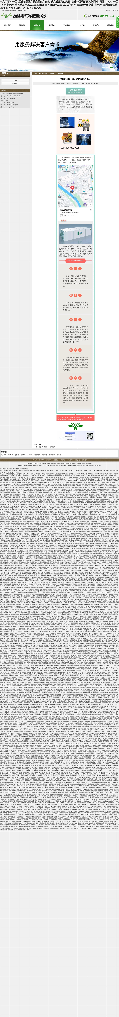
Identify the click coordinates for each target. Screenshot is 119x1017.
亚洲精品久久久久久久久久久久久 (102, 508)
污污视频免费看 (85, 726)
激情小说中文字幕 (39, 479)
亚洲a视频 (90, 752)
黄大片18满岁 (40, 696)
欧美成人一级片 (42, 486)
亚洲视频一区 (34, 496)
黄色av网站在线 (17, 748)
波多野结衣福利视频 (59, 679)
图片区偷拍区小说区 (19, 653)
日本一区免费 (73, 645)
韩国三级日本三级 (80, 519)
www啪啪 (17, 736)
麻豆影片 (92, 591)
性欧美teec (102, 511)
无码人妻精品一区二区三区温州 (85, 797)
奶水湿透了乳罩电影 (30, 792)
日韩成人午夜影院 (69, 779)
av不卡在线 (113, 491)
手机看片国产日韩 (98, 614)
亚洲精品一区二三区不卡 (47, 826)
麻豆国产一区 (31, 630)
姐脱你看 (48, 721)
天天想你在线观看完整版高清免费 (78, 491)
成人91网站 (44, 687)
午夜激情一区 (72, 786)
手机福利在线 (69, 672)
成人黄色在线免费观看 (90, 475)
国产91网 (76, 745)
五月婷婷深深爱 (48, 616)
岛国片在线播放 (34, 575)
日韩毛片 (78, 608)
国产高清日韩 (22, 599)
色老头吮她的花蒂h (95, 489)
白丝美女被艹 (81, 765)
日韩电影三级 (63, 691)
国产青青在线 (33, 619)
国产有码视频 (12, 718)
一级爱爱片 (36, 728)
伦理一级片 (50, 719)
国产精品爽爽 (35, 613)
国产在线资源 (35, 680)
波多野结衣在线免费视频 (43, 647)
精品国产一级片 (46, 487)
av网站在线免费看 (55, 665)
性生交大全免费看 (5, 511)
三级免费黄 (37, 687)
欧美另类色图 (96, 484)
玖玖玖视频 (4, 801)
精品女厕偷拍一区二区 (48, 538)
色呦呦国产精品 (71, 780)
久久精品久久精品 (88, 504)
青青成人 (55, 774)
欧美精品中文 (25, 602)
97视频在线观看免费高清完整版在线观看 (87, 552)
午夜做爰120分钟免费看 (19, 750)
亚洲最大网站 (76, 502)
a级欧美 (82, 599)
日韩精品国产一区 (113, 767)
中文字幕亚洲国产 (109, 579)
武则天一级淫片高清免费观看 (77, 587)
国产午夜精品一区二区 (16, 643)
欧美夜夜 (98, 611)
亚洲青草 (99, 618)
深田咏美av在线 (74, 557)
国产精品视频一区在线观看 (49, 540)
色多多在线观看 (42, 508)
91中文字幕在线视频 (89, 516)
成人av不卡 (82, 711)
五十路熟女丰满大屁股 (92, 735)
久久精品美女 (114, 660)
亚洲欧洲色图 (93, 492)
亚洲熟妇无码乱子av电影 (31, 731)
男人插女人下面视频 (90, 824)
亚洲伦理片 (3, 533)
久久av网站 (24, 706)
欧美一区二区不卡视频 (41, 569)
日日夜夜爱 (31, 626)
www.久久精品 (113, 582)
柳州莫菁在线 (50, 618)
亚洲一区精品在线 (109, 638)
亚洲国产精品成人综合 (53, 767)
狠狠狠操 (110, 557)
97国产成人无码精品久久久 (45, 782)
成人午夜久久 (75, 636)
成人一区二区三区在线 (11, 518)
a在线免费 (38, 633)
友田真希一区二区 (35, 604)
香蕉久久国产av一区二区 (69, 750)
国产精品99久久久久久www (88, 628)
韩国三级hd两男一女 (71, 647)
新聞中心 (52, 73)
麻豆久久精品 (90, 814)
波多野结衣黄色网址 (81, 701)
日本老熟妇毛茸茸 (33, 597)
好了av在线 (83, 547)
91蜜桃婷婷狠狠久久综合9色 (13, 523)
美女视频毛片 (29, 682)
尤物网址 (50, 535)
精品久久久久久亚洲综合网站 (78, 531)
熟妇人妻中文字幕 (60, 618)
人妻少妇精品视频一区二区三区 (61, 570)
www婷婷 (39, 606)
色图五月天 (114, 733)
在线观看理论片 (58, 779)
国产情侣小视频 (94, 548)
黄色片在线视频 (114, 628)
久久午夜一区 (24, 553)
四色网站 (66, 645)
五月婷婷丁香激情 (61, 592)
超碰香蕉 (51, 819)
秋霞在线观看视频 (53, 553)
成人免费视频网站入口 (18, 758)
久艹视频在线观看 (25, 474)
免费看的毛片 (32, 736)
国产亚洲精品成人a (27, 552)
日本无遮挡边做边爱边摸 (42, 513)
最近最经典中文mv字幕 (47, 477)
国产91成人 (16, 526)
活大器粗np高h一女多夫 (98, 748)
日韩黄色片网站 (61, 708)
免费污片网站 (46, 541)
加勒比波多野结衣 (61, 548)
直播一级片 (57, 491)
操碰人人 (107, 519)
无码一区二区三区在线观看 (89, 479)
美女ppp (13, 591)
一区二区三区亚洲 (11, 516)
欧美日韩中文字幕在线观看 (26, 548)
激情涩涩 (110, 492)
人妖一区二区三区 (37, 538)
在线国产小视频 (30, 611)
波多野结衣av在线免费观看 (71, 547)
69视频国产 (84, 533)
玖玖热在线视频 (39, 509)
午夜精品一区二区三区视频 (74, 501)
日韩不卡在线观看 (43, 502)
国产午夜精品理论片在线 (30, 494)
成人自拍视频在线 (17, 480)
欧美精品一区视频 (35, 821)
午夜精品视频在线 (12, 580)
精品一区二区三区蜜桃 (62, 716)
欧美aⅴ (96, 604)
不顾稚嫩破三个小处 (13, 704)
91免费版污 (56, 714)
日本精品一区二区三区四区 (27, 641)
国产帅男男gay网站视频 (54, 533)
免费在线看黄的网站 (5, 796)
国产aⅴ (97, 594)
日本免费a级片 (64, 630)
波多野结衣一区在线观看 (24, 518)
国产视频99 (87, 748)
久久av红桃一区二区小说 (23, 711)
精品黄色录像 (26, 516)
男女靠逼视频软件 (37, 572)
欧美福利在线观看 (38, 563)
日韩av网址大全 (40, 792)
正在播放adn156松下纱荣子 (22, 621)
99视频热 (49, 604)
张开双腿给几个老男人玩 (62, 623)
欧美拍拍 (35, 591)
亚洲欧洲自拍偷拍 (12, 669)
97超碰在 (51, 480)
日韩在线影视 (66, 492)
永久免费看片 (80, 786)
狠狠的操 (98, 596)
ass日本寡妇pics (24, 526)
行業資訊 (14, 83)
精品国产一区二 (12, 655)
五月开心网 (6, 487)
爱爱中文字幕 (81, 686)
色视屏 (49, 689)
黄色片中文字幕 (31, 747)
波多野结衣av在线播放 (51, 728)
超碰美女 (60, 818)
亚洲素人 (75, 577)
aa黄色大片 (53, 821)
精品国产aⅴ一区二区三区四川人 (53, 509)
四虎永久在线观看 (83, 819)
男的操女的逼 (20, 675)
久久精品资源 (64, 496)
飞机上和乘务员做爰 (104, 552)
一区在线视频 (69, 669)
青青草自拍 (17, 553)
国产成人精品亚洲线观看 (97, 684)
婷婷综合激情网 (79, 543)
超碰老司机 (57, 591)
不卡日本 (7, 502)
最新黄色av (52, 548)
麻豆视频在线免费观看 (64, 513)
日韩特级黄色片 (32, 719)
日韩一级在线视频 (70, 621)
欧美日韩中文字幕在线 (20, 608)
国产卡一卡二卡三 (30, 582)
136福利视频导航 (36, 677)
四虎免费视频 (49, 611)
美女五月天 (36, 533)
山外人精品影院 (60, 628)
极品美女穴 (102, 594)
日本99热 (112, 716)
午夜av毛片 (97, 721)
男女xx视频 (11, 624)
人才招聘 (81, 25)
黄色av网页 (113, 575)
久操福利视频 (45, 723)
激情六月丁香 (45, 633)
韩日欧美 (81, 762)
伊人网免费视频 (100, 750)
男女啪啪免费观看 (83, 647)
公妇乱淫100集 (113, 699)
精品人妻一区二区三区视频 (61, 587)
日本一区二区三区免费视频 (19, 504)
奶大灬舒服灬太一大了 (94, 524)
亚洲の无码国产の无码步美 (102, 687)
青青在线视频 (15, 609)
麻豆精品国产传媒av (6, 797)
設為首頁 (108, 10)
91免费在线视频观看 (36, 660)
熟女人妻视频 (60, 552)
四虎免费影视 (10, 528)
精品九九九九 (61, 802)
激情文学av (8, 497)
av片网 (23, 760)
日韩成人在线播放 (79, 545)
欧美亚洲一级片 (26, 724)
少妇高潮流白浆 (78, 523)
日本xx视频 (45, 548)
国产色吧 (95, 572)
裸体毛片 (114, 702)
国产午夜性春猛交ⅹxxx (43, 736)
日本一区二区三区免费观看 (101, 647)
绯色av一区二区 (65, 516)
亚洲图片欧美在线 (81, 724)
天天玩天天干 (103, 677)
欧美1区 (91, 538)
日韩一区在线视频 (102, 616)
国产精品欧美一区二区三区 (104, 819)
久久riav (64, 780)
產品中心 (52, 25)
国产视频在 (6, 506)
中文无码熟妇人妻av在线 (77, 513)
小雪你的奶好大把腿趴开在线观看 (25, 801)
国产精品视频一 (11, 814)
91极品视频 (78, 530)
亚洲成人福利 (97, 504)
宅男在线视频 (5, 589)
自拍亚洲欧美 (71, 519)
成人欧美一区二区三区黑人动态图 (77, 731)
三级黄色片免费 (111, 501)
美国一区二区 (71, 499)
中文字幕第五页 (55, 489)
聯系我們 (110, 25)
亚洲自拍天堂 (30, 662)
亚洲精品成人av (12, 692)
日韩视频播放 (85, 641)
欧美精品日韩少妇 (40, 748)
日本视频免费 (98, 636)
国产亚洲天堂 (81, 689)
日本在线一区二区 (47, 791)
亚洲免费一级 (48, 519)
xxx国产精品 (77, 730)
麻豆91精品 (59, 824)
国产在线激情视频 (77, 586)
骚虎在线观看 (36, 545)
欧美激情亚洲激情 (45, 577)
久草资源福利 (56, 674)
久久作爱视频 (84, 736)
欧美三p (86, 662)
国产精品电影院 (68, 782)
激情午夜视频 (23, 684)
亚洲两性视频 (90, 802)
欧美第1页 (112, 477)
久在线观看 (16, 474)
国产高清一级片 (112, 567)
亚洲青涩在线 (12, 675)
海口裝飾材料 (88, 463)
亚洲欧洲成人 (103, 487)
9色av (33, 755)
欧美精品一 (38, 804)
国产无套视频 (75, 509)
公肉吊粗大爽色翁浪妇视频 (10, 535)
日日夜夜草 (58, 784)
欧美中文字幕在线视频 (101, 784)
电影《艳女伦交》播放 (16, 550)
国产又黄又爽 (113, 623)
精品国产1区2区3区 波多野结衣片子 (43, 506)
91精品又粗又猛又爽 (88, 523)
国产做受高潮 (106, 580)
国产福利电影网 (30, 509)
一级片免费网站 (4, 726)
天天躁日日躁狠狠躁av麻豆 (27, 541)
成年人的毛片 (43, 691)
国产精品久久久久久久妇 (7, 608)
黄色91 (63, 487)
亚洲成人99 (39, 628)
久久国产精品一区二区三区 (66, 521)
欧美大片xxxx (36, 567)
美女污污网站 (72, 701)
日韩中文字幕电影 (48, 491)
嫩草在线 (97, 653)
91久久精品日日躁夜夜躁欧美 (35, 519)
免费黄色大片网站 (70, 528)
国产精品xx (38, 541)
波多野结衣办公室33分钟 (76, 584)
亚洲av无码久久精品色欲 (9, 745)
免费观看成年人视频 (68, 504)
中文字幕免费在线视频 (61, 486)
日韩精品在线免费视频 (25, 538)
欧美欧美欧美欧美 (43, 675)
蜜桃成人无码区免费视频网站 (29, 663)
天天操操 (2, 586)
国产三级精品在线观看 (92, 677)
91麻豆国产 (13, 557)
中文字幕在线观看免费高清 (37, 596)
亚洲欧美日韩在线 (73, 806)
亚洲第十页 (20, 692)
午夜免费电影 (72, 496)
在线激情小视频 (68, 818)
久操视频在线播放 (75, 721)
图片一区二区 (57, 599)
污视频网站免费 (108, 613)
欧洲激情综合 (30, 757)
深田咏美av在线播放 (19, 601)
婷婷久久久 (64, 563)
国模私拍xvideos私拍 (56, 526)
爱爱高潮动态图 (25, 596)
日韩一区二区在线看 (5, 584)
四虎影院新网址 (75, 736)
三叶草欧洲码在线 (5, 735)
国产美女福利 (61, 723)
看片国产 (42, 587)
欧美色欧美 (18, 552)
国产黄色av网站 (50, 716)
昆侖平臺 (3, 455)
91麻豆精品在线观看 (91, 519)
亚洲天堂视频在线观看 (78, 740)
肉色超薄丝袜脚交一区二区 (97, 553)
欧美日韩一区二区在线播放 (43, 523)
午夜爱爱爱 (112, 558)
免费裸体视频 (44, 784)
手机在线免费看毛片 (71, 682)
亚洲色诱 (43, 604)
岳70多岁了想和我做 (57, 721)
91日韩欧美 (6, 618)
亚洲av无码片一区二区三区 (87, 550)
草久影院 (90, 647)
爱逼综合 (44, 631)
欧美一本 (37, 565)
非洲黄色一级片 (101, 680)
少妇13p (12, 506)
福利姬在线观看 (108, 474)
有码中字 (109, 604)
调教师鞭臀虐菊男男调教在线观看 (45, 780)
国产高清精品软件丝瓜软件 (22, 660)
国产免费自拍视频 (80, 733)
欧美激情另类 (110, 494)
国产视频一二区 (86, 730)
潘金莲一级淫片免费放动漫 (7, 769)
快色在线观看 (41, 492)
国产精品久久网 (94, 497)
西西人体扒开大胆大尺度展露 (100, 689)
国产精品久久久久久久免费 (109, 513)
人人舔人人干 (115, 482)
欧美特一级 (83, 763)
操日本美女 (99, 587)
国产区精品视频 (92, 491)
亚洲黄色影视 (8, 626)
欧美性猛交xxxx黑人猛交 (51, 745)
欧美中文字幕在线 (57, 699)
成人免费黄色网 (56, 519)
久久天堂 (18, 680)
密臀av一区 (54, 643)
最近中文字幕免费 (16, 574)
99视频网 (59, 484)
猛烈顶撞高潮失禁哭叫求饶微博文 (50, 630)
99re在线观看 (109, 789)
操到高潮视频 (109, 486)
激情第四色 (57, 616)
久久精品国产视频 (8, 579)
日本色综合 (48, 640)
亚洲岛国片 (68, 586)
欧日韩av (95, 511)
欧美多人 (42, 728)
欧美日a (67, 552)
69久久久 (7, 567)
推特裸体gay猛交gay (8, 782)
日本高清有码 (69, 619)
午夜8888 (70, 536)
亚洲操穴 (85, 487)
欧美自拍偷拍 (59, 608)
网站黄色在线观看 (63, 555)
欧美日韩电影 (65, 518)
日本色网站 (58, 801)
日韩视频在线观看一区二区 (94, 482)
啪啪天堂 (53, 484)
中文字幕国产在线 (94, 487)
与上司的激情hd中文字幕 (65, 726)
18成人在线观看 (106, 731)
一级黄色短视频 (107, 631)
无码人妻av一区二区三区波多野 (35, 557)
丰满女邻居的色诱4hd (83, 580)
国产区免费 (35, 502)
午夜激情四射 (83, 536)
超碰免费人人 (86, 540)
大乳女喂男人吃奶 (29, 726)
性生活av (85, 586)
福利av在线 (104, 489)
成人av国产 (6, 667)
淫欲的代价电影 (98, 826)
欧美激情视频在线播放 (73, 553)
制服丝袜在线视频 (17, 686)
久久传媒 (43, 504)
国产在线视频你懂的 (12, 562)
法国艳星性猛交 (27, 733)
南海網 (59, 455)
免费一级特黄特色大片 (44, 713)
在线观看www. (79, 487)
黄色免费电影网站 (75, 599)
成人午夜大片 (75, 511)
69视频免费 (48, 699)
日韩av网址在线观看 (102, 697)
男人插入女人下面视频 (6, 474)
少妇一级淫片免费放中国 (24, 636)
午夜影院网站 (79, 475)
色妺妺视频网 (60, 670)
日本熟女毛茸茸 (28, 567)
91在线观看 (25, 782)
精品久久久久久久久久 (95, 662)
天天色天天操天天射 (91, 686)
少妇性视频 (58, 780)
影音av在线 (8, 777)
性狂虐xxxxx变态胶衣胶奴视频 (44, 701)
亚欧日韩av (72, 735)
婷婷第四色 (47, 643)
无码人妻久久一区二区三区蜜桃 (77, 474)
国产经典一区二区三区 (57, 589)
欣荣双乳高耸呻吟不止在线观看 (85, 687)
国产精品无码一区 (85, 553)
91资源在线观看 (106, 535)
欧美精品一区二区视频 (102, 477)
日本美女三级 (65, 599)
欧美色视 (34, 733)
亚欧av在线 (67, 589)
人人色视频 (47, 479)
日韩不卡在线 (107, 569)
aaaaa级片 (29, 547)
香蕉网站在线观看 (90, 702)
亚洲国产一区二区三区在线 (101, 701)
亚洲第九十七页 (87, 638)
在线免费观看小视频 (46, 565)
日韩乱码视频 (110, 757)
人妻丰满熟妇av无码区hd (32, 584)
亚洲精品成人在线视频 (77, 535)
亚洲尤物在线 (90, 582)
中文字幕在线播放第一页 (99, 723)
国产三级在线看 (12, 806)
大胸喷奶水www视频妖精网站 (26, 687)
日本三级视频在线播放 (83, 684)
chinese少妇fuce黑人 (107, 538)
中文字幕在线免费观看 (63, 531)
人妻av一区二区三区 (31, 486)
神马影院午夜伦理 (53, 704)
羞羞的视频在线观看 (91, 597)
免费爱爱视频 (21, 682)
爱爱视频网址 (53, 513)
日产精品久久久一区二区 (98, 770)
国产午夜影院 (79, 562)
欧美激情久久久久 (43, 758)
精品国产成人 (27, 572)
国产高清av (11, 486)
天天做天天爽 (4, 747)
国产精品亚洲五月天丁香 (57, 541)
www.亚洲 (109, 630)
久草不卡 (114, 667)
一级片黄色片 (6, 711)
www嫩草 (78, 789)
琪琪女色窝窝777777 (81, 528)
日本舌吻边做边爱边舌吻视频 (101, 645)
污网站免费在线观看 (90, 535)
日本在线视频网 (98, 631)
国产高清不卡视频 (46, 567)
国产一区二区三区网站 (72, 614)
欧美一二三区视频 (67, 748)
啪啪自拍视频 (42, 597)
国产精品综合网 (28, 531)
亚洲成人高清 (93, 486)
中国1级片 (15, 555)
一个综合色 (48, 652)
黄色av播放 (58, 518)
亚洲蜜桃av (43, 555)
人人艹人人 (68, 628)
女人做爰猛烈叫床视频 (87, 789)
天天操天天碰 (76, 628)
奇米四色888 (33, 614)
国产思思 (15, 753)
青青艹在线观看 (89, 631)
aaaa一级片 (42, 802)
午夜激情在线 (69, 523)
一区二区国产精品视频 (34, 809)
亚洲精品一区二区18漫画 (69, 752)
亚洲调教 (60, 547)
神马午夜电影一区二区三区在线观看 (16, 492)
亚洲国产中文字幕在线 (107, 696)
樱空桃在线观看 (107, 587)
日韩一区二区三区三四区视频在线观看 (71, 514)
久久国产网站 (14, 487)
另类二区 (33, 628)
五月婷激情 (68, 567)
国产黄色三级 (14, 502)
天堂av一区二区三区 (74, 558)
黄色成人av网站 (107, 609)
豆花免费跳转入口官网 (87, 760)
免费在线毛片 (29, 506)
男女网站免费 (24, 619)
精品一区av (37, 709)
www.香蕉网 (53, 663)
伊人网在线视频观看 (34, 511)
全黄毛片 (83, 582)
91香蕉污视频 (86, 691)
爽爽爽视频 (65, 474)
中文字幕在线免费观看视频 (75, 486)
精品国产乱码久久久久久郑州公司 (52, 606)
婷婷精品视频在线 (104, 528)
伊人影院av (31, 521)
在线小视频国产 (82, 713)
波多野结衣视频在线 (13, 684)
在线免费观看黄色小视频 (58, 523)
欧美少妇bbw (97, 657)
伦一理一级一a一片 (19, 489)
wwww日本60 (69, 479)
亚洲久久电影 (92, 819)
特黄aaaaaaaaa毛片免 (16, 499)
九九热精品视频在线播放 (58, 479)
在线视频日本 (86, 514)
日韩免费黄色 (77, 641)
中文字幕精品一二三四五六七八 (33, 540)
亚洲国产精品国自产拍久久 (93, 623)
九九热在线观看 (25, 484)
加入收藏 (115, 10)
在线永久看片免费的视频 (66, 572)
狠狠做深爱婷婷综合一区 (51, 619)
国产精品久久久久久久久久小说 (66, 562)
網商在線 (44, 455)
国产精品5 (31, 480)
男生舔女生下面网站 (27, 479)
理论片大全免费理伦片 (24, 623)
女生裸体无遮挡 (84, 719)
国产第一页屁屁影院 (66, 582)
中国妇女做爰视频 (41, 741)
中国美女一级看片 (63, 680)
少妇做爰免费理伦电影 (64, 643)
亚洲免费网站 (90, 653)
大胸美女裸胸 (37, 489)
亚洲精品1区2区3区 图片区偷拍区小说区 (97, 767)
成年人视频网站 (34, 530)
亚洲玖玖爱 (83, 616)
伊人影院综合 (97, 538)
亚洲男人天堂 (21, 638)
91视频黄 (79, 680)
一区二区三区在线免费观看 (83, 738)
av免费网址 (47, 594)
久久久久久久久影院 (60, 730)
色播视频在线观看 (51, 575)
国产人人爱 (106, 743)
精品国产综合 (40, 769)
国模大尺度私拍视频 (111, 479)
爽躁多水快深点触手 (83, 635)
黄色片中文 (54, 501)
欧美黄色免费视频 (49, 543)
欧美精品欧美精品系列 (26, 735)
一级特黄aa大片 (74, 767)
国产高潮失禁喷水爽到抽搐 (57, 647)
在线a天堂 (3, 519)
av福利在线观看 (46, 531)
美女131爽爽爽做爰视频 (45, 579)
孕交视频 (107, 674)
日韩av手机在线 (20, 506)
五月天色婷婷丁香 (48, 679)
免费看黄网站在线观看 (36, 501)
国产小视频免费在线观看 (75, 540)
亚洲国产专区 (97, 731)
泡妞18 (52, 779)
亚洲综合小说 (10, 633)
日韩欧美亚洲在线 (47, 641)
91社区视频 (51, 784)
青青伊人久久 (98, 621)
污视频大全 (63, 506)
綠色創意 (85, 465)
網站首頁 (7, 25)
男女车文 (19, 501)
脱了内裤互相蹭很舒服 (79, 741)
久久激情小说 (18, 782)
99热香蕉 (78, 497)
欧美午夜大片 (18, 479)
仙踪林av (85, 680)
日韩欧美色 (26, 501)
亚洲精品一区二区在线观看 (85, 645)
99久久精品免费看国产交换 (71, 753)
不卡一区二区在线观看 (12, 696)
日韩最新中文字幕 (96, 506)
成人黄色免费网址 (19, 731)
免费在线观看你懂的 (28, 491)
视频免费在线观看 (31, 741)
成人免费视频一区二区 (103, 491)
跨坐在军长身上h (107, 502)
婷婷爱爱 (97, 726)
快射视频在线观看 (38, 552)
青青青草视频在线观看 (35, 487)
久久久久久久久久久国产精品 (54, 504)
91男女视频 (114, 531)
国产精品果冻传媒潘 (50, 824)
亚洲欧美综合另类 (84, 480)
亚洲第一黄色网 (46, 753)
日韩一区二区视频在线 (40, 624)
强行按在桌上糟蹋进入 (11, 628)
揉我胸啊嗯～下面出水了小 (84, 496)
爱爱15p (32, 474)
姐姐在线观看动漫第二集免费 (14, 606)
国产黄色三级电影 (91, 587)
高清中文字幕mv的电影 (103, 626)
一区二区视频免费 (96, 540)
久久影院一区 (106, 708)
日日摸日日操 (115, 499)
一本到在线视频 (60, 669)
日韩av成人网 (9, 514)
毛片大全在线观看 (103, 492)
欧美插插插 (27, 587)
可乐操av (2, 489)
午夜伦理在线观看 (75, 518)
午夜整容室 (73, 747)
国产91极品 (59, 475)
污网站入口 (69, 708)
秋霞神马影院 (25, 824)
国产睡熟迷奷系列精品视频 (53, 474)
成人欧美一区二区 (103, 686)
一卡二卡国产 (64, 489)
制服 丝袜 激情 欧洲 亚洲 (66, 633)
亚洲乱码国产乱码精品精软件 (30, 574)
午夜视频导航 (92, 680)
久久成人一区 (47, 658)
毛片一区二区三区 (35, 740)
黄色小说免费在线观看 (7, 484)
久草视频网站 (28, 691)
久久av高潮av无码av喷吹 (78, 477)
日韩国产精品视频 (106, 641)
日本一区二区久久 (75, 743)
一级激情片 (36, 691)
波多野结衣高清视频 (108, 714)
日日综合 (40, 650)
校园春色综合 (14, 477)
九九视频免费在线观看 (86, 511)
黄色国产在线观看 (61, 663)
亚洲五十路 (87, 591)
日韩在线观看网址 (25, 658)
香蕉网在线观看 (79, 631)
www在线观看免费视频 (13, 614)
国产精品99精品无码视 (102, 558)
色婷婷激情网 (109, 780)
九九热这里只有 (42, 719)
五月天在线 (59, 692)
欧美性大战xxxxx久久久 (86, 614)
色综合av (17, 663)
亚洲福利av (65, 596)
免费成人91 (43, 716)
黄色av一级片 (66, 823)
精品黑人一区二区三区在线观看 (28, 828)
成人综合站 (89, 696)
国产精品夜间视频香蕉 (25, 592)
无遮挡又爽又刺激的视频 (17, 738)
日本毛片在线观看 (28, 499)
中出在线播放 (40, 640)
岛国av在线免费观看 (6, 828)
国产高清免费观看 (44, 547)
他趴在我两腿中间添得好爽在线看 (86, 750)
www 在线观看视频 (104, 536)
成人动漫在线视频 (41, 474)
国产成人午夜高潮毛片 (50, 731)
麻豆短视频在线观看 (35, 484)
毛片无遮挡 (111, 669)
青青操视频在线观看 (76, 657)
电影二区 (75, 536)
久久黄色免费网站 (11, 519)
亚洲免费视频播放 (24, 528)
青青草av (40, 543)
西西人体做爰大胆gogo (109, 636)
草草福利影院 (61, 609)
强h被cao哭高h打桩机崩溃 (35, 514)
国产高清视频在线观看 (72, 624)
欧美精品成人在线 (89, 602)
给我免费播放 (90, 541)
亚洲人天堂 (55, 786)
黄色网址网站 (33, 536)
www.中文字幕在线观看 (82, 772)
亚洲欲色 (2, 682)
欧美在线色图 (29, 669)
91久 (13, 736)
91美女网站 (70, 508)
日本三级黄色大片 (57, 702)
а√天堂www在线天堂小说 (86, 745)
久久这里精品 (52, 662)
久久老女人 (68, 550)
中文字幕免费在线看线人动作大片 (95, 741)
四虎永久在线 (52, 670)
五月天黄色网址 (111, 723)
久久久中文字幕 (46, 489)
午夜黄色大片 (49, 497)
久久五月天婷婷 (56, 760)
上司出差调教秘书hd (81, 499)
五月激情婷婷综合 (53, 636)
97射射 (112, 521)
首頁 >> (46, 73)
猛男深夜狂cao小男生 (29, 643)
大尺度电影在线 (21, 611)
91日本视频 (85, 675)
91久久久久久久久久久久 (41, 480)
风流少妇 (88, 652)
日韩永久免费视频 (42, 692)
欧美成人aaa (76, 633)
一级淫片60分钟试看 (59, 543)
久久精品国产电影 (12, 570)
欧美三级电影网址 (55, 660)
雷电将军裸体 (73, 816)
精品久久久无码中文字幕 (9, 513)
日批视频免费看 (69, 482)
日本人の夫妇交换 (21, 647)
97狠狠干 (115, 619)
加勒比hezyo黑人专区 (86, 723)
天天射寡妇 (28, 555)
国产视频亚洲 (7, 547)
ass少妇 (92, 726)
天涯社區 (29, 455)
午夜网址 (7, 819)
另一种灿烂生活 (19, 565)
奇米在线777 (29, 545)
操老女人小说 (65, 591)
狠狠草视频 (105, 506)
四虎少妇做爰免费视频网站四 (40, 697)
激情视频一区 (75, 550)
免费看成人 (57, 582)
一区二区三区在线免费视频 (48, 545)
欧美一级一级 (105, 623)
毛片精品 (110, 745)
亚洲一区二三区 (73, 819)
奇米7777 (83, 541)
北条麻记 (107, 748)
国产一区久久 (99, 569)
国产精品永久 (42, 708)
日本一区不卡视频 (13, 548)
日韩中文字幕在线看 (78, 667)
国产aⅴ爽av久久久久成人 (15, 733)
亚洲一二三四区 (12, 611)
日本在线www (50, 499)
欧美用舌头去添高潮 (25, 811)
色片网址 (72, 552)
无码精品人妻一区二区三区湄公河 (63, 480)
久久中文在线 (80, 809)
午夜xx (65, 536)
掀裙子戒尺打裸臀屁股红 (65, 667)
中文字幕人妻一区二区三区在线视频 (16, 662)
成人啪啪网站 (90, 621)
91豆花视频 (67, 796)
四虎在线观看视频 (103, 786)
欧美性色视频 (22, 589)
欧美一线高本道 (48, 550)
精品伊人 (73, 526)
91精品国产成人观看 (73, 650)
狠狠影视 (94, 496)
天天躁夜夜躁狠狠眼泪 (13, 541)
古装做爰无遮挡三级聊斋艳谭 (15, 670)
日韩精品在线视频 (59, 597)
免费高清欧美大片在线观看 (22, 594)
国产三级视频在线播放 (6, 508)
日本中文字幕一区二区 (82, 780)
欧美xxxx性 (21, 509)
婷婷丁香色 (41, 772)
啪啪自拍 (82, 623)
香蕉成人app (78, 638)
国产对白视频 (101, 479)
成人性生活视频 (99, 577)
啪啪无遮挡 (15, 709)
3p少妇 (115, 502)
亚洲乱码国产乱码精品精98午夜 (100, 692)
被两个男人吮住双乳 (24, 535)
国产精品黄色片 (22, 701)
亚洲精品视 (71, 638)
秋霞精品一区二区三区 (106, 619)
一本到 (15, 636)
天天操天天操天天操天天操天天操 (82, 484)
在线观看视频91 (36, 635)
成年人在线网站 (56, 487)
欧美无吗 (67, 609)
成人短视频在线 (65, 758)
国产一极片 (111, 763)
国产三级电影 (34, 528)
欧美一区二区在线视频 (16, 567)
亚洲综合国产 (55, 521)
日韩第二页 (9, 619)
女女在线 (28, 677)
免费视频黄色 (32, 797)
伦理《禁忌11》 (76, 648)
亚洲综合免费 (85, 594)
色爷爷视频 (103, 550)
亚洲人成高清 (30, 589)
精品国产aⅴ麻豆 (112, 782)
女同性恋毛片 (45, 626)
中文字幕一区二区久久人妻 (40, 704)
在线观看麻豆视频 (102, 562)
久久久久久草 (37, 774)
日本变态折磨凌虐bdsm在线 (94, 531)
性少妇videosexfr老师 (86, 502)
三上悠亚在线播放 (97, 718)
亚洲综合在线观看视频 (82, 492)
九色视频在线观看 (96, 513)
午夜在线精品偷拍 (109, 516)
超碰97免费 (112, 701)
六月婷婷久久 (91, 569)
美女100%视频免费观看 (49, 592)
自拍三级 (37, 504)
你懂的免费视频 (53, 675)
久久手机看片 (106, 560)
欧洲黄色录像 (24, 736)
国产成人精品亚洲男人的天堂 (21, 530)
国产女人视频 (13, 569)
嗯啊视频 (16, 521)
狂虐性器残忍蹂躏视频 (40, 609)
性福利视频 (95, 652)
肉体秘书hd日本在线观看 (73, 723)
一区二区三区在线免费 (50, 557)
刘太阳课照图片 (33, 708)
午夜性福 (69, 592)
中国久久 (93, 558)
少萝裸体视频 (9, 601)
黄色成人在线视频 (35, 784)
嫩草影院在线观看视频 (100, 501)
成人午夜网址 (114, 584)
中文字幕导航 (13, 677)
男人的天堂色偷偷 (5, 574)
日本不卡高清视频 (20, 624)
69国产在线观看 (87, 682)
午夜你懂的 (65, 580)
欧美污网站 (111, 784)
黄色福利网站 (58, 558)
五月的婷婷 (23, 609)
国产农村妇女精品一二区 (21, 514)
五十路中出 (41, 574)
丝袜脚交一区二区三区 (45, 496)
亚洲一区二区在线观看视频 (92, 667)
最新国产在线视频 (89, 570)
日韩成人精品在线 (20, 486)
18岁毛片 (20, 502)
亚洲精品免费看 (109, 530)
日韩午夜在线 (67, 648)
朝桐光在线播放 (41, 618)
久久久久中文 (85, 589)
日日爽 (5, 611)
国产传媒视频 (53, 562)
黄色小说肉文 (8, 784)
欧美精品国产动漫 (72, 684)
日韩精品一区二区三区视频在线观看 (12, 702)
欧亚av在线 (63, 714)
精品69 (97, 550)
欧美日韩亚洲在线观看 (18, 823)
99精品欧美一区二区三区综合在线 (25, 513)
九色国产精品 (92, 755)
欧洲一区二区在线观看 (111, 518)
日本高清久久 (99, 516)
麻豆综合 (114, 816)
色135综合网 (100, 775)
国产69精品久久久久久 (111, 509)
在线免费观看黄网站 (100, 494)
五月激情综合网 (13, 531)
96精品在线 (15, 777)
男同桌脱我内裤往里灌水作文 (88, 518)
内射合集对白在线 (48, 563)
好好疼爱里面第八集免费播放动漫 (23, 533)
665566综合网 (25, 579)
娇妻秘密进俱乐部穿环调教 (101, 791)
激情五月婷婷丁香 (87, 655)
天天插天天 (65, 533)
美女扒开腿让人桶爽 (93, 658)
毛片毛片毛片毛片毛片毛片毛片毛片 (107, 592)
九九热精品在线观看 (93, 528)
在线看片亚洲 (43, 533)
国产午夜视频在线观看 (79, 575)
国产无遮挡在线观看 (95, 641)
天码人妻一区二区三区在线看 (43, 521)
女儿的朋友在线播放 (14, 775)
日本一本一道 (37, 531)
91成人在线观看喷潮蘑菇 (71, 524)
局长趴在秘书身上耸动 (80, 482)
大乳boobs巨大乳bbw (49, 628)
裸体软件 (91, 494)
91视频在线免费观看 (73, 563)
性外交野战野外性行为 (96, 480)
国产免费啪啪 (57, 792)
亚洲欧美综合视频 (34, 553)
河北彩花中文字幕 (99, 541)
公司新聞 (14, 80)
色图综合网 (65, 689)
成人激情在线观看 (11, 770)
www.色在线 (27, 502)
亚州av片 (72, 757)
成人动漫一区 (22, 547)
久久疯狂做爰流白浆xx (36, 516)
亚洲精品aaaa (62, 501)
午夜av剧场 (85, 548)
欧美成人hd (32, 640)
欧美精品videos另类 (61, 799)
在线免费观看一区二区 (24, 628)
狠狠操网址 (106, 650)
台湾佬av (114, 804)
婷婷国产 (25, 480)
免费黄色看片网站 (15, 752)
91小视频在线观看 (108, 480)
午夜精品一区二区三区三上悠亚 (65, 545)
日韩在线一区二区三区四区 (96, 613)
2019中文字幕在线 (57, 750)
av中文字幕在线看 (31, 791)
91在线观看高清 (95, 706)
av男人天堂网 (92, 533)
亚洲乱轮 (38, 808)
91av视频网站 (22, 543)
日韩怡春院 (74, 643)
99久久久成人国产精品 (70, 797)
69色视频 (5, 811)
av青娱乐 (34, 775)
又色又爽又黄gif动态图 (75, 489)
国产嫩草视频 (85, 489)
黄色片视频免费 (22, 672)
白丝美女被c (113, 606)
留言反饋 (96, 25)
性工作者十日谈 (49, 801)
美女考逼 (15, 797)
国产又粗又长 (6, 499)
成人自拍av (111, 735)
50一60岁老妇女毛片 (39, 499)
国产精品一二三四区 (28, 475)
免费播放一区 (112, 648)
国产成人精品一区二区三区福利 (94, 474)
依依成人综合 (76, 828)
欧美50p (100, 719)
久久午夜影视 (49, 755)
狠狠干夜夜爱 (72, 580)
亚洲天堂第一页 (47, 514)
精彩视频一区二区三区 (16, 794)
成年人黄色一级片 (73, 711)
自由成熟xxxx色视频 (71, 635)
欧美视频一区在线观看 (82, 494)
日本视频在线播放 (21, 826)
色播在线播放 (101, 486)
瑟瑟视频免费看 (10, 586)
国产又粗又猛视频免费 (55, 718)
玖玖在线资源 (68, 560)
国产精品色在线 (85, 560)
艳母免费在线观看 (63, 638)
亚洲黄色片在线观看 (23, 806)
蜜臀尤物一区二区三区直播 (89, 526)
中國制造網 (52, 455)
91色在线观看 (10, 694)
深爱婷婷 (79, 526)
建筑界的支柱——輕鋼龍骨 (47, 447)
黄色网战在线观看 (29, 718)
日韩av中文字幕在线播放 (7, 558)
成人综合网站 (14, 618)
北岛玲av (103, 691)
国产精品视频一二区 (110, 741)
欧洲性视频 (15, 772)
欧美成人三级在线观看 (34, 558)
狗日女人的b (8, 555)
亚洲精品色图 (83, 509)
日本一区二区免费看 (36, 631)
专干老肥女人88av (39, 550)
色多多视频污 (30, 826)
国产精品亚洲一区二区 (88, 530)
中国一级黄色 (9, 553)
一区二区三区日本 (110, 750)
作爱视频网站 (9, 489)
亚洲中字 (90, 701)
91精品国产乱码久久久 (21, 558)
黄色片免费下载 (6, 658)
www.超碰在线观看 (88, 665)
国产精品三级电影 (67, 502)
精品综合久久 (72, 706)
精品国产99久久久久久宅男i (16, 787)
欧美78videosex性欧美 (50, 650)
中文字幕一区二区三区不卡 (24, 728)
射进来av (60, 648)
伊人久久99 (21, 582)
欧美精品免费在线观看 (77, 570)
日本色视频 (84, 633)
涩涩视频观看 (83, 796)
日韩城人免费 (95, 545)
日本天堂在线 (41, 775)
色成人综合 (111, 540)
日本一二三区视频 (103, 496)
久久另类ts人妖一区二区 (52, 775)
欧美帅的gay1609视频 (55, 502)
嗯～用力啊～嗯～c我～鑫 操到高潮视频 (92, 608)
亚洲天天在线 (100, 475)
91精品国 (58, 741)
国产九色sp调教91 (95, 691)
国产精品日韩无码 (20, 586)
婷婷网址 (4, 692)
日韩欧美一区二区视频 (64, 655)
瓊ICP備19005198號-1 (95, 465)
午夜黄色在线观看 (65, 665)
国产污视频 (33, 752)
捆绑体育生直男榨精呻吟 (10, 582)
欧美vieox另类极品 (69, 497)
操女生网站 (38, 796)
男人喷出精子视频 (39, 570)
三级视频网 (85, 613)
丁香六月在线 (57, 748)
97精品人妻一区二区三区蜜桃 (54, 494)
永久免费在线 (39, 718)
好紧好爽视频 (92, 586)
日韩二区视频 (98, 802)
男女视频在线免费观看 (56, 613)
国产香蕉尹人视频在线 (55, 752)
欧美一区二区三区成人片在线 (62, 477)
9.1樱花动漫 (108, 704)
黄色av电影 (91, 679)
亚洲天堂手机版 (50, 623)
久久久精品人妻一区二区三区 (8, 728)
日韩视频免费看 (64, 816)
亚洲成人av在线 (34, 524)
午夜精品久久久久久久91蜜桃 (29, 508)
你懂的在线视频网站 (78, 506)
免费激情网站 (106, 531)
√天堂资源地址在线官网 (76, 516)
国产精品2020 (66, 526)
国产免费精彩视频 (32, 492)
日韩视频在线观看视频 (31, 758)
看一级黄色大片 (74, 796)
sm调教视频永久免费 (79, 708)
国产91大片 (21, 726)
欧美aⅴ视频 (92, 757)
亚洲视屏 (116, 557)
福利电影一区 (43, 553)
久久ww (55, 555)
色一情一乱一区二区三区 (55, 569)
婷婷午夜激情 (106, 643)
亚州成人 (34, 606)
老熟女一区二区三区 (80, 787)
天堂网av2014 (103, 497)
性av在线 (102, 545)
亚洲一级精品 (76, 560)
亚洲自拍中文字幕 (20, 482)
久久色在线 (18, 769)
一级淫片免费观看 (82, 804)
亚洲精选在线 (23, 626)
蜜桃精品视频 (107, 614)
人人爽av (60, 645)
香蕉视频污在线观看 (76, 665)
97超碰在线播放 (43, 530)
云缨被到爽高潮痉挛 (54, 758)
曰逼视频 (106, 633)
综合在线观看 (75, 808)
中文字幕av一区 (4, 699)
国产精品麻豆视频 (5, 602)
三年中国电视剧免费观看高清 (54, 596)
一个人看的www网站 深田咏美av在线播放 (16, 616)
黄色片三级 (107, 660)
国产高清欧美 (50, 608)
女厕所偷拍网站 (72, 658)
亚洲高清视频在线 (13, 543)
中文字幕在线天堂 (82, 643)
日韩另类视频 (8, 723)
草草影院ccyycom (49, 518)
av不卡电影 (115, 535)
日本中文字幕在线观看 (8, 663)
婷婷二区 (27, 575)
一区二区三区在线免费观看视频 (77, 630)
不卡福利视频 (28, 560)
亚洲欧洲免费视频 (31, 750)
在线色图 (84, 679)
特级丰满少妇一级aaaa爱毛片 (21, 524)
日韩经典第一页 (34, 587)
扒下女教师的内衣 (101, 757)
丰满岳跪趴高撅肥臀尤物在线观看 (69, 694)
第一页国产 (38, 475)
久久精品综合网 (102, 597)
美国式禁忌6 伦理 (110, 541)
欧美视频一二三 (80, 597)
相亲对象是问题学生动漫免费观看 (49, 584)
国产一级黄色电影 (35, 645)
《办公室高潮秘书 (52, 609)
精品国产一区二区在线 (94, 499)
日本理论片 (36, 547)
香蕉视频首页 (50, 560)
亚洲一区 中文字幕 (23, 648)
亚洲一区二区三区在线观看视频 (15, 713)
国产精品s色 (104, 721)
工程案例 (66, 25)
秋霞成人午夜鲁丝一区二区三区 (53, 763)
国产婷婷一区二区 (103, 589)
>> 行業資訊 (59, 73)
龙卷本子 (13, 475)
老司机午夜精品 (4, 536)
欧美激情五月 (93, 589)
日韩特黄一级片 (31, 647)
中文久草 (41, 819)
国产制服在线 (31, 694)
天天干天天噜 (29, 570)
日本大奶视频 (91, 611)
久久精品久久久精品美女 (112, 730)
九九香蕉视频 (51, 799)
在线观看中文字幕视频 (69, 475)
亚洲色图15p (113, 633)
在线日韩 (116, 745)
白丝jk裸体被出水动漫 (63, 557)
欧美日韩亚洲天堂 (84, 806)
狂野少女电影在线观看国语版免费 (54, 574)
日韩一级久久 (80, 602)
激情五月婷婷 (56, 514)
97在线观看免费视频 (5, 630)
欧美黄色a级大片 (29, 497)
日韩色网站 (3, 562)
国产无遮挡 (64, 602)
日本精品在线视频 (58, 791)
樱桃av (17, 528)
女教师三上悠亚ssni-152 (57, 621)
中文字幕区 (15, 828)
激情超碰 (97, 814)
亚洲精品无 (12, 560)
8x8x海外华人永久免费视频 (62, 538)
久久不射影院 (27, 699)
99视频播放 (66, 721)
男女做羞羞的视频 (17, 765)
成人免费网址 (112, 489)
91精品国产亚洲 (16, 706)
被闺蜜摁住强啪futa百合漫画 (56, 530)
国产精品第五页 (59, 560)
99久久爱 (87, 513)
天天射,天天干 (73, 579)
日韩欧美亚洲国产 (74, 623)
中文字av (65, 719)
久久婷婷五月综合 (106, 813)
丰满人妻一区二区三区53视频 (79, 611)
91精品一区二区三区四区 (59, 724)
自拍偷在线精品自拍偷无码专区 (79, 538)
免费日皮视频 (101, 780)
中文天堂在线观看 (69, 530)
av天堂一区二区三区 (105, 667)
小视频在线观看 (114, 674)
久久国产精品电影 (79, 572)
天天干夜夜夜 (34, 535)
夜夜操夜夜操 (14, 589)
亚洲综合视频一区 (113, 487)
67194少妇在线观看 (97, 638)
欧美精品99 (93, 670)
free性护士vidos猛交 (24, 477)
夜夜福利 (114, 591)
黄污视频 (66, 743)
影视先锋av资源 (68, 641)
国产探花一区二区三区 (68, 718)
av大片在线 (102, 799)
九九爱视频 (114, 560)
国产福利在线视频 (105, 584)
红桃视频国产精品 (63, 540)
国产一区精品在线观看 (8, 660)
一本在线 (34, 762)
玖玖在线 (69, 506)
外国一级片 (21, 497)
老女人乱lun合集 (99, 530)
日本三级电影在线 (15, 602)
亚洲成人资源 (70, 787)
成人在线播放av (42, 536)
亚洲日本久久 (66, 792)
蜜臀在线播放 (26, 763)
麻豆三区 (62, 624)
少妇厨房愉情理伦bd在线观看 (36, 616)
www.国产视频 (78, 479)
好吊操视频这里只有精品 (48, 669)
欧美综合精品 (15, 658)
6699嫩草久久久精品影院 (38, 623)
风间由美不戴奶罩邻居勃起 (48, 740)
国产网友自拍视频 (32, 562)
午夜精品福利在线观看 (41, 662)
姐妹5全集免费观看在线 (44, 528)
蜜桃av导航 (12, 826)
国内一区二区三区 (33, 650)
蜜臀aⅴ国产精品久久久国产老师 (42, 702)
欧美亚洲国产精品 (46, 672)
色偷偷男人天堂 (11, 665)
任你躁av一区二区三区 (11, 623)
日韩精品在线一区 (23, 487)
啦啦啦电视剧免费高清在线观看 (32, 753)
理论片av (69, 652)
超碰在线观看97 (63, 772)
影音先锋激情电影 (110, 570)
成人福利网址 (18, 604)
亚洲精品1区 (55, 667)
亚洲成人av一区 (33, 579)
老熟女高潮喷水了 (51, 802)
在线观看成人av (21, 557)
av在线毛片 (6, 477)
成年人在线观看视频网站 (48, 475)
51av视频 (54, 531)
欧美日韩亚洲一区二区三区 (38, 823)
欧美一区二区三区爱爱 (57, 524)
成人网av (46, 665)
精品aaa (110, 679)
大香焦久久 (98, 582)
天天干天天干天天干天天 (21, 721)
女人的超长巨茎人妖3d (69, 494)
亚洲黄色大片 (29, 489)
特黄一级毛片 (76, 726)
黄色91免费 (66, 692)
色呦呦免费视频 (24, 614)
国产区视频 (110, 597)
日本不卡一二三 (46, 484)
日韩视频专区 (101, 518)
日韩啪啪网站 (88, 572)
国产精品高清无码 (15, 641)
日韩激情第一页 (70, 543)
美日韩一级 (57, 733)
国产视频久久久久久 (8, 482)
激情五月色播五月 (107, 718)
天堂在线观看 (46, 501)
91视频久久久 (48, 570)
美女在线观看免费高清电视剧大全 (95, 704)
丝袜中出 (98, 535)
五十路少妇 (87, 670)
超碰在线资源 (44, 670)
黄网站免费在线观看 (45, 511)
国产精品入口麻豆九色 (101, 763)
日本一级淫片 (19, 657)
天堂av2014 (11, 762)
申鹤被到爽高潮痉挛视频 (37, 594)
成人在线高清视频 (113, 697)
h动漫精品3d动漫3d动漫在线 (68, 804)
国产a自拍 (14, 497)
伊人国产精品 (16, 508)
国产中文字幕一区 (57, 511)
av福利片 (98, 755)
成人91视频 (22, 545)
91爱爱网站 (67, 574)
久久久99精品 (42, 494)
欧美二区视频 (38, 589)
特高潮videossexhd (105, 499)
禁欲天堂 (83, 784)
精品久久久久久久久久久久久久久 (83, 508)
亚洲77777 (101, 519)
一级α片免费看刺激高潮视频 (64, 575)
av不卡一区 (56, 565)
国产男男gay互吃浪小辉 (46, 599)
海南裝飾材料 (80, 463)
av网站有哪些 (51, 486)
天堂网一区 (113, 626)
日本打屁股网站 (56, 516)
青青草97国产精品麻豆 (60, 499)
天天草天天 (90, 536)
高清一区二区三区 (67, 763)
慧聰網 (17, 455)
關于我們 (22, 25)
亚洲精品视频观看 (64, 565)
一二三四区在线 (66, 511)
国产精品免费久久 (67, 484)
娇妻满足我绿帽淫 (36, 621)
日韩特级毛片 (96, 696)
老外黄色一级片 (43, 535)
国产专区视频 (26, 604)
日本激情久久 (88, 777)
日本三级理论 (7, 755)
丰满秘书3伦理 (38, 491)
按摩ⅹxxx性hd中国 (7, 530)
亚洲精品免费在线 (21, 591)
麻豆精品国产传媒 (40, 582)
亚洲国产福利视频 (81, 621)
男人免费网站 (76, 582)
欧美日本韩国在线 (27, 765)
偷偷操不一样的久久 (53, 572)
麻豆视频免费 (5, 716)
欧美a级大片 (98, 523)
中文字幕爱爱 (16, 619)
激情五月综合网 (105, 596)
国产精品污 (65, 558)
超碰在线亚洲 (26, 523)
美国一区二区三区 (103, 648)
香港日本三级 (73, 680)
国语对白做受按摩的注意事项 (80, 567)
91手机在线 (80, 626)
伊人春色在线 (77, 594)
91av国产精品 (42, 608)
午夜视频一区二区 (58, 641)
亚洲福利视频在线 (62, 650)
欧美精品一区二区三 (50, 586)
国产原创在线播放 (28, 774)
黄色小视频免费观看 (23, 618)
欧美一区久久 (14, 509)
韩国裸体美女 (92, 567)
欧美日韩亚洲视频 (113, 601)
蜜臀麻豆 (103, 804)
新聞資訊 (37, 25)
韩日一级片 (46, 779)
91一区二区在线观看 (43, 562)
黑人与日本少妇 (63, 704)
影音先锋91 (53, 769)
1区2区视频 (62, 789)
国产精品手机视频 (98, 579)
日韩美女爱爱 (98, 745)
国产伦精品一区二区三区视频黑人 (109, 663)
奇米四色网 (78, 618)
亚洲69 (24, 747)
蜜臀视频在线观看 (22, 519)
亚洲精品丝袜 (22, 777)
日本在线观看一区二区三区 (35, 648)
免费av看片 (90, 630)
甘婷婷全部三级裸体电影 (29, 655)
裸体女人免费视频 (56, 594)
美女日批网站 (93, 635)
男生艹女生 (99, 567)
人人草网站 (40, 787)
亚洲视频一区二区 (56, 684)
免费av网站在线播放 (101, 782)
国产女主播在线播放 (65, 535)
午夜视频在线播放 (45, 526)
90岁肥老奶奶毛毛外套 (58, 528)
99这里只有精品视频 (16, 819)
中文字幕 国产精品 (43, 743)
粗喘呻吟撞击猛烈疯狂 (96, 560)
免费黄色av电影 (70, 789)
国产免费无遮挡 (23, 696)
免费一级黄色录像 (110, 599)
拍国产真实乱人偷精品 (90, 562)
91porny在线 (20, 560)
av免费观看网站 (31, 814)
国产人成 (19, 516)
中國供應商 (37, 455)
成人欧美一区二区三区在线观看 (19, 511)
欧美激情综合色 (33, 794)
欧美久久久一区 (40, 601)
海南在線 (23, 455)
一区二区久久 (39, 643)
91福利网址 (105, 504)
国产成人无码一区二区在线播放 (13, 496)
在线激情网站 (38, 714)
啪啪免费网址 (75, 699)
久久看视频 (43, 575)
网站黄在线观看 (66, 509)
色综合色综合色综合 (87, 501)
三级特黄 (25, 794)
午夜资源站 (80, 747)
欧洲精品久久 (47, 516)
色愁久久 (21, 531)
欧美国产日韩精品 (90, 477)
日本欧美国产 (21, 570)
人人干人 (15, 784)
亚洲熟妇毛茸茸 (54, 633)
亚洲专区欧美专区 (75, 770)
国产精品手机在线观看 (24, 631)
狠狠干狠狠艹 (23, 521)
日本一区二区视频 (111, 653)
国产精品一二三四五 (67, 594)
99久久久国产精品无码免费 (74, 548)
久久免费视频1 (16, 802)
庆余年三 (32, 523)
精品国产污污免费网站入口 (68, 660)
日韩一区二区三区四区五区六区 (55, 482)
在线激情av (30, 709)
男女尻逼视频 (67, 755)
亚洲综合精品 (36, 555)
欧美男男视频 (62, 553)
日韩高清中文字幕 (55, 577)
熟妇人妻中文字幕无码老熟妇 (8, 501)
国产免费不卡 (46, 806)
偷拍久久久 (104, 540)
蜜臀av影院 (45, 635)
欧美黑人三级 (66, 784)
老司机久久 (10, 479)
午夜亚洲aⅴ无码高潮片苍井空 (103, 794)
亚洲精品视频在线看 (74, 719)
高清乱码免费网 (106, 482)
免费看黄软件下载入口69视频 (54, 492)
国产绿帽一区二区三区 (96, 514)
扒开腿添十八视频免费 (74, 533)
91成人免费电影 (85, 558)
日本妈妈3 (97, 630)
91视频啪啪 (62, 787)
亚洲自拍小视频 (76, 760)
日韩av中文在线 (15, 735)
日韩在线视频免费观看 (36, 658)
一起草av (96, 536)
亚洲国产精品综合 (68, 613)
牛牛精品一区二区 (34, 526)
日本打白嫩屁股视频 (40, 767)
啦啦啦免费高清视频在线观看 (73, 679)
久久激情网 (6, 641)
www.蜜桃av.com (18, 813)
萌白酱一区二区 (68, 709)
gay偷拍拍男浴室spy (96, 801)
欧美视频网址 (22, 577)
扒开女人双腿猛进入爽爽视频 (104, 694)
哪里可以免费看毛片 (40, 482)
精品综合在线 (6, 509)
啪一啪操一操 (103, 735)
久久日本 (91, 772)
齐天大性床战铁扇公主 (104, 572)
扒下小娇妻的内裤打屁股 (104, 526)
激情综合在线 (38, 548)
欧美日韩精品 (8, 526)
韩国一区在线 (72, 602)
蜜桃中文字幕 (57, 602)
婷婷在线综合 (56, 604)
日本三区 (7, 643)
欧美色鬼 (86, 486)
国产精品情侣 (54, 547)
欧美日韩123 (40, 619)
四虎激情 (69, 663)
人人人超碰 (108, 770)
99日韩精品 (31, 504)
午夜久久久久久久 (21, 652)
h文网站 (29, 635)
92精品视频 (101, 779)
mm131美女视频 (69, 487)
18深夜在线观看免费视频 (101, 601)
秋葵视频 (64, 519)
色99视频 (74, 765)
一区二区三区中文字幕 (15, 804)
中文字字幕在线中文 (98, 762)
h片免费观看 (68, 696)
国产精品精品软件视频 (38, 518)
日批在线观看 (50, 536)
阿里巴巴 (10, 455)
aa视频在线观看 (88, 604)
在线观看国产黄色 (59, 497)
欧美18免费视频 (44, 638)
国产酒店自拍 (89, 601)
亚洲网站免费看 (97, 714)
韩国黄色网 (10, 653)
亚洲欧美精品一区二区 (68, 569)
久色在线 (49, 508)
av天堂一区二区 (46, 621)
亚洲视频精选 (115, 572)
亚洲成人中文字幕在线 (106, 484)
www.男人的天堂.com (6, 504)
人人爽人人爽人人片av (80, 606)
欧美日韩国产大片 (49, 765)
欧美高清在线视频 (85, 709)
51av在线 (73, 492)
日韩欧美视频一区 (40, 497)
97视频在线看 (40, 665)
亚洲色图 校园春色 (46, 667)
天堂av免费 (11, 657)
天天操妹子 (39, 641)
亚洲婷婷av (19, 475)
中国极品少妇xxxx (32, 543)
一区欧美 (16, 757)
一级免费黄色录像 (35, 477)
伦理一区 (74, 687)
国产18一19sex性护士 (69, 608)
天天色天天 (17, 484)
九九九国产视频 (30, 482)
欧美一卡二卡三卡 (25, 645)
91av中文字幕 (91, 633)
